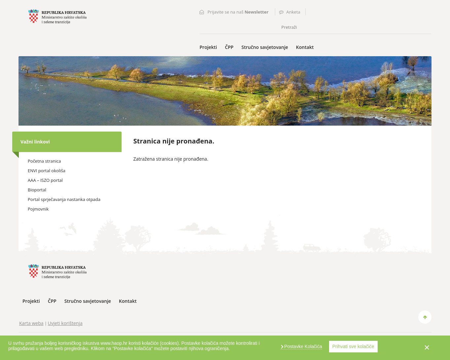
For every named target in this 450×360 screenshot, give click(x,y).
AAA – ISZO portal (45, 180)
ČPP (229, 47)
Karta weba (31, 323)
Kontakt (305, 47)
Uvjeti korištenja (65, 323)
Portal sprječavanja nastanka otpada (64, 199)
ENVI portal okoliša (46, 171)
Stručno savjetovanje (265, 47)
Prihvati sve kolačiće (353, 346)
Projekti (208, 47)
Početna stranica (44, 161)
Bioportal (37, 190)
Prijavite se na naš (238, 12)
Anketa (293, 12)
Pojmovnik (38, 209)
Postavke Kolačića (302, 346)
